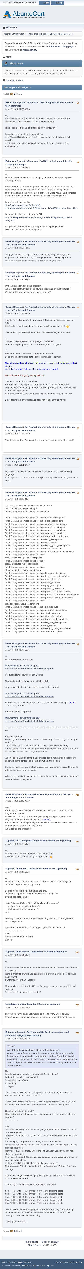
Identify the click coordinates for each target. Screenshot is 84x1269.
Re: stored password (49, 1004)
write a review (30, 50)
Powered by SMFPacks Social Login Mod (38, 1266)
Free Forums (15, 1266)
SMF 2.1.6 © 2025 (9, 1262)
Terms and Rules (66, 1262)
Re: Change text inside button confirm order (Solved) (43, 840)
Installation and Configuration (21, 1004)
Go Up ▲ (78, 1262)
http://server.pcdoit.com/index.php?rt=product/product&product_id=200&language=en (29, 695)
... (19, 94)
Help (56, 1262)
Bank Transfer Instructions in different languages (41, 951)
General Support (14, 241)
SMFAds (5, 1266)
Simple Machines (24, 1262)
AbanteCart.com (36, 1245)
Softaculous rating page (60, 46)
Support (9, 840)
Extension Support (15, 102)
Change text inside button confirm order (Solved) (41, 868)
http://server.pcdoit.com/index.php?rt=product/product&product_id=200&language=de (29, 667)
